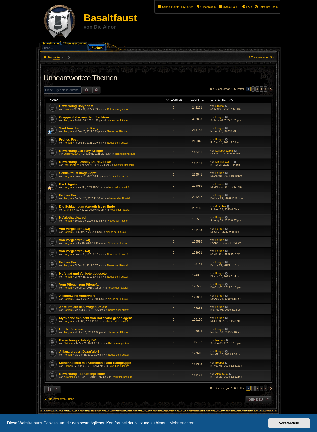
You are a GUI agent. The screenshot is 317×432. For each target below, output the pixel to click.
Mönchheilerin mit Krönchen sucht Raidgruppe (95, 363)
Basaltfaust (110, 17)
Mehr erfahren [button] (181, 423)
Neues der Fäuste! (118, 120)
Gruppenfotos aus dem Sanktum (84, 117)
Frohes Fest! (69, 139)
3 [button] (257, 89)
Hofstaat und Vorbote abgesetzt (83, 273)
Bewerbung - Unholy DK (77, 340)
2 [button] (253, 89)
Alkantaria (69, 377)
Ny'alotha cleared (72, 217)
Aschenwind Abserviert (77, 296)
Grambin (68, 209)
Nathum (68, 343)
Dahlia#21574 (71, 165)
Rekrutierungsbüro (117, 109)
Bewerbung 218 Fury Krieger (81, 151)
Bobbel (68, 366)
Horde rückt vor (71, 329)
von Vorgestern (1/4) (74, 251)
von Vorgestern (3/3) (74, 229)
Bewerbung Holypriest (76, 106)
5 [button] (265, 89)
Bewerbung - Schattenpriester (82, 374)
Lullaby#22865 (72, 154)
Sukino (68, 109)
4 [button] (261, 89)
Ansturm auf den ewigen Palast (83, 307)
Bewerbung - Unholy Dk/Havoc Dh (85, 162)
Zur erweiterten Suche (264, 57)
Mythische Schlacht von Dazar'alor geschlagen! (95, 318)
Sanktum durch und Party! (79, 128)
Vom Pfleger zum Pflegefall (79, 284)
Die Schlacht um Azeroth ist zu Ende (87, 206)
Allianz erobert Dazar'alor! (79, 351)
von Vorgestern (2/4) (74, 240)
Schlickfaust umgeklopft (77, 173)
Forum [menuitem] (187, 6)
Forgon (68, 120)
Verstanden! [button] (289, 423)
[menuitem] (266, 7)
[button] (270, 89)
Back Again (68, 184)
